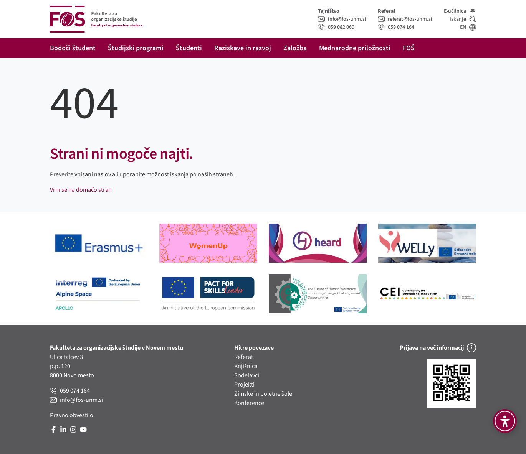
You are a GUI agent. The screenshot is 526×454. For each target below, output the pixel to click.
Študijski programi (136, 48)
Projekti (244, 384)
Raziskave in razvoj (242, 48)
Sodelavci (246, 375)
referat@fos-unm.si (405, 19)
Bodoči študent (73, 48)
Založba (295, 48)
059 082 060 (336, 27)
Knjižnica (246, 366)
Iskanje (463, 19)
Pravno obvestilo (71, 415)
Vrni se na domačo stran (81, 190)
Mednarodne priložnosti (354, 48)
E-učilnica (460, 11)
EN (468, 27)
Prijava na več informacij (438, 347)
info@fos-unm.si (342, 19)
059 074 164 (396, 27)
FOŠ (409, 48)
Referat (243, 357)
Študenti (189, 48)
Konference (249, 403)
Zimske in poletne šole (263, 394)
